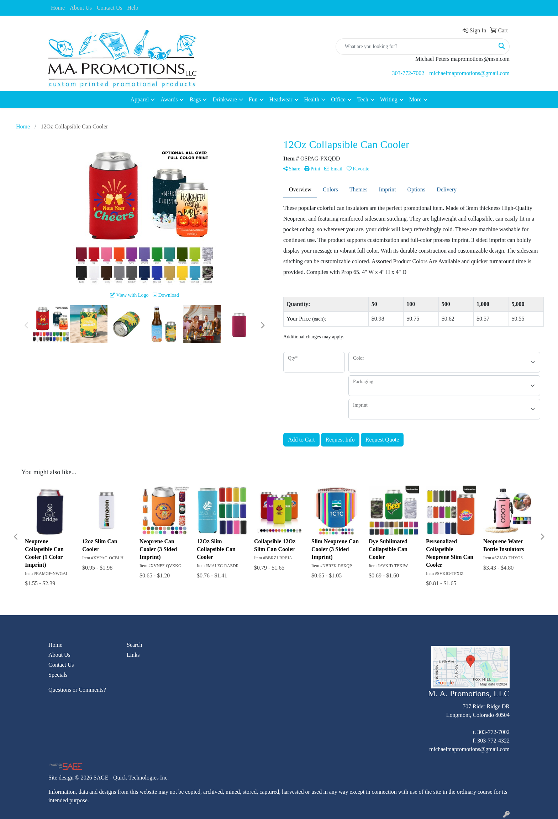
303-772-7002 (408, 73)
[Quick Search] (415, 46)
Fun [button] (253, 99)
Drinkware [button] (224, 99)
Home (58, 8)
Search (134, 645)
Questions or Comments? (77, 690)
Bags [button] (195, 99)
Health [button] (312, 99)
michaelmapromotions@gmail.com (469, 73)
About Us (81, 8)
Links (133, 655)
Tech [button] (362, 99)
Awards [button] (169, 99)
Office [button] (338, 99)
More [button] (415, 99)
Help (132, 8)
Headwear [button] (281, 99)
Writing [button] (389, 99)
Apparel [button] (140, 99)
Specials (57, 675)
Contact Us (109, 8)
